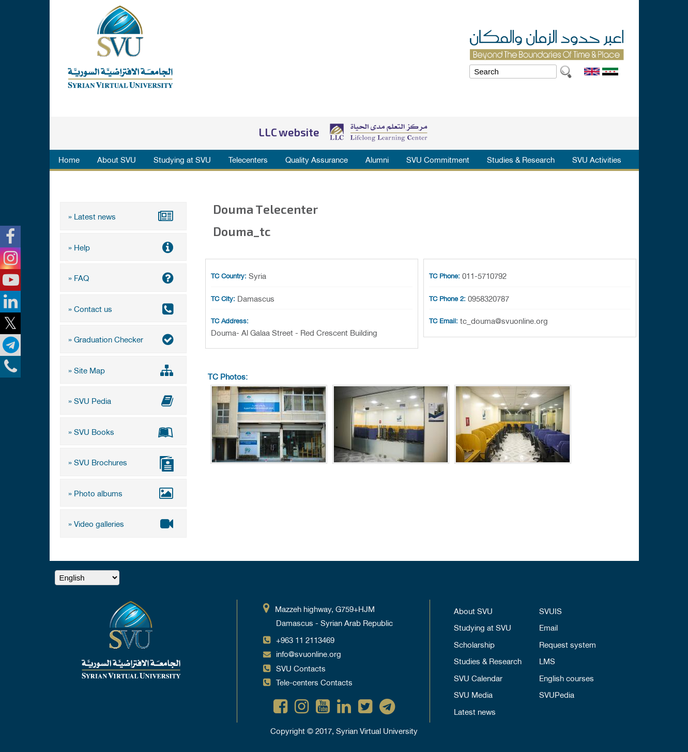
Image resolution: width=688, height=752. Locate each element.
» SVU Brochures (123, 463)
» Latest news (123, 216)
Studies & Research (521, 159)
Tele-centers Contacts (314, 682)
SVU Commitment (437, 159)
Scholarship (474, 644)
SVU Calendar (478, 677)
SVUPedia (556, 694)
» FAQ (123, 277)
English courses (566, 677)
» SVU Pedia (123, 400)
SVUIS (550, 610)
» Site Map (123, 370)
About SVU (116, 159)
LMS (547, 660)
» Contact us (123, 308)
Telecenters (248, 159)
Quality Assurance (316, 159)
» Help (123, 247)
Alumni (377, 159)
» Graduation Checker (123, 339)
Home (69, 159)
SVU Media (473, 694)
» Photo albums (123, 492)
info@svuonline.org (308, 653)
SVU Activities (596, 159)
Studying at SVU (182, 159)
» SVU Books (123, 431)
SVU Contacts (301, 668)
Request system (567, 644)
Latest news (475, 711)
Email (548, 627)
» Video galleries (123, 523)
